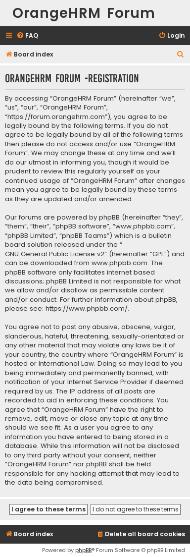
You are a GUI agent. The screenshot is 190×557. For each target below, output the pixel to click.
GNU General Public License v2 (54, 254)
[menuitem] (27, 36)
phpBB (83, 550)
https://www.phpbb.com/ (87, 308)
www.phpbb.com (119, 263)
